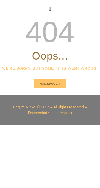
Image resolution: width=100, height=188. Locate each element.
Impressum (62, 113)
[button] (50, 9)
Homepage (48, 83)
